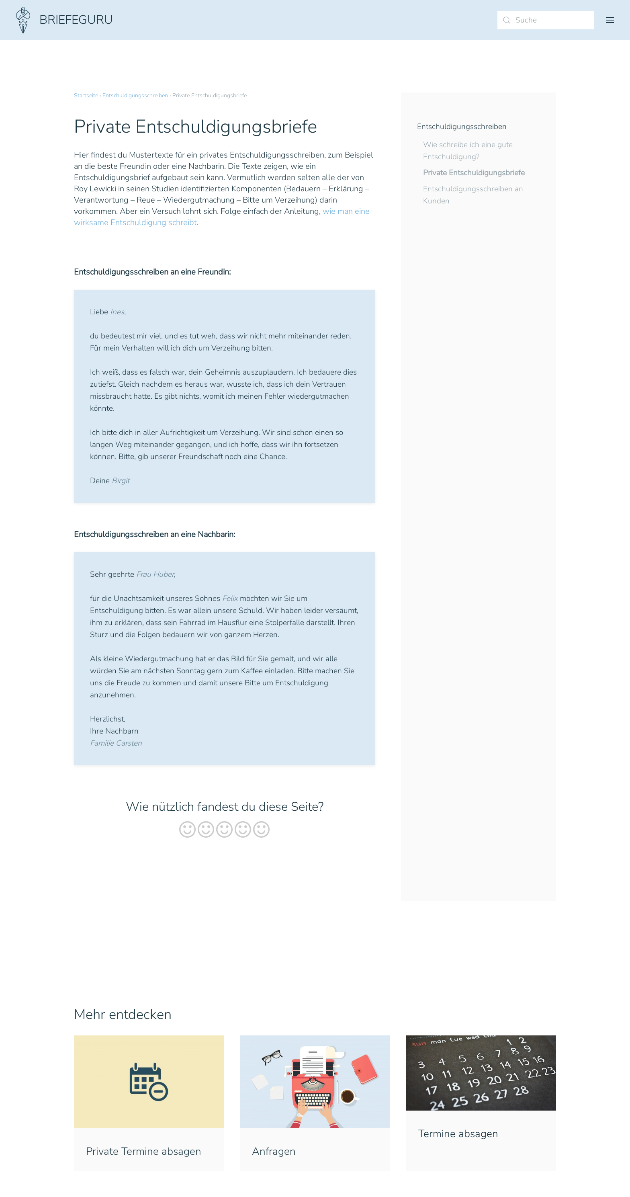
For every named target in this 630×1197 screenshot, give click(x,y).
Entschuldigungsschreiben (135, 95)
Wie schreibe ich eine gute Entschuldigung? (468, 150)
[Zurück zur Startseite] (64, 20)
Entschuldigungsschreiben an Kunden (473, 195)
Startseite (86, 95)
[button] (610, 20)
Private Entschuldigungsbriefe (474, 173)
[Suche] (545, 20)
